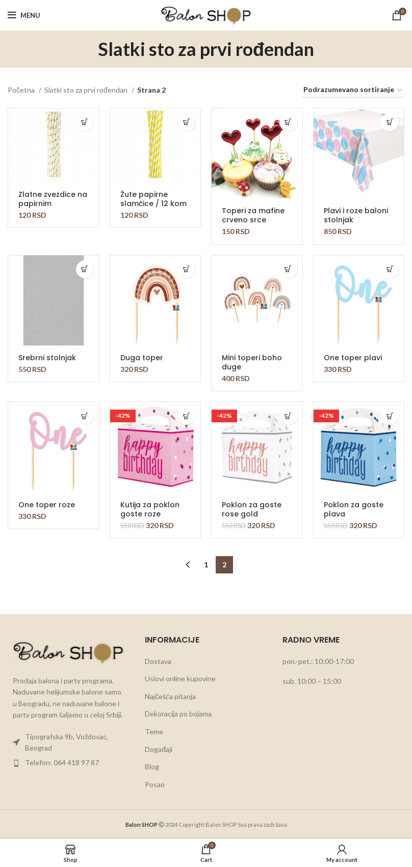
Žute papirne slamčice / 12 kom (153, 199)
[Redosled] (353, 90)
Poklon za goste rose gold (251, 509)
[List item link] (68, 742)
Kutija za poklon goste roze (149, 509)
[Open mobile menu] (24, 15)
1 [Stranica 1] (206, 564)
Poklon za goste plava (353, 509)
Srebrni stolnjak (47, 358)
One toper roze (46, 505)
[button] (85, 122)
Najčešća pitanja (170, 696)
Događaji (158, 749)
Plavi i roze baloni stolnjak (356, 215)
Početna (22, 89)
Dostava (158, 661)
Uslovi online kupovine (180, 678)
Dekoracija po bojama (178, 713)
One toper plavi (353, 358)
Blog (152, 766)
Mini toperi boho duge (252, 362)
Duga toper (141, 358)
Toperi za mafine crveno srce (253, 215)
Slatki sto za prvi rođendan (86, 89)
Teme (154, 731)
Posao (155, 784)
